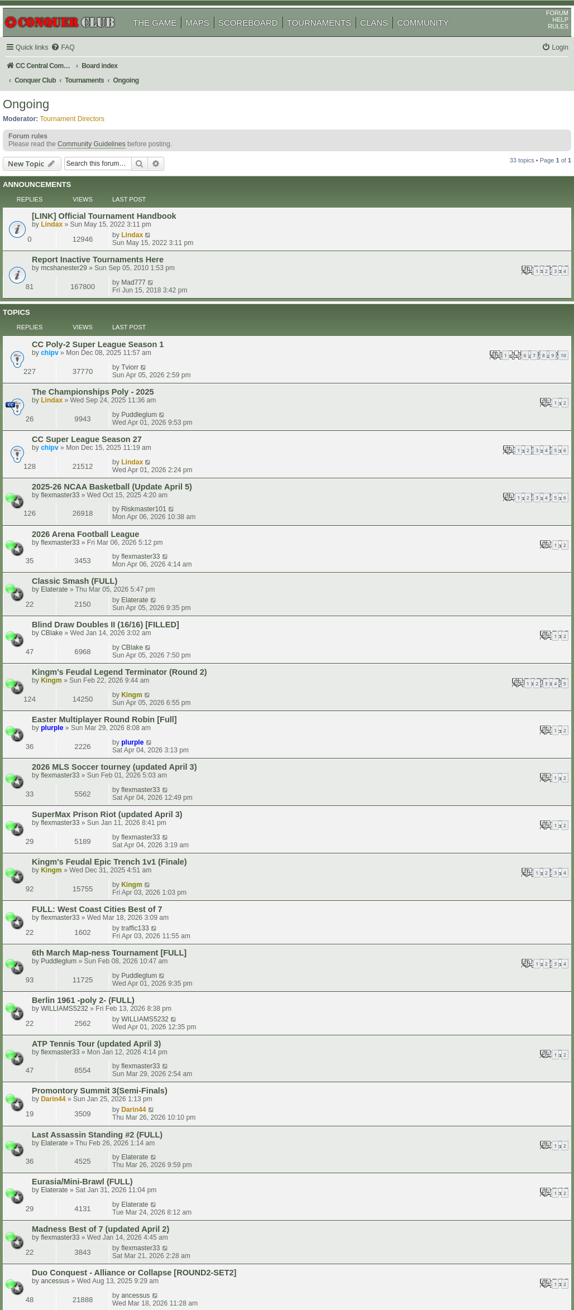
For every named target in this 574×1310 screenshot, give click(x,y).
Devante (69, 1110)
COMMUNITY (436, 38)
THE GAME (167, 38)
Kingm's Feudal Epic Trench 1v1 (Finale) (125, 573)
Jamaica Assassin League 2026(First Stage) (131, 909)
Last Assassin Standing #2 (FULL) (112, 725)
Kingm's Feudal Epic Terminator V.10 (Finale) (133, 829)
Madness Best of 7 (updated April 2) (116, 779)
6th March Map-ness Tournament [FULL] (124, 624)
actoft (436, 933)
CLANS (387, 38)
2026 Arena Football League (101, 389)
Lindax (67, 216)
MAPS (210, 38)
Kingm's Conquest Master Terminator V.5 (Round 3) (146, 883)
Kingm (67, 475)
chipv (65, 291)
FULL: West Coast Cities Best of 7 (112, 600)
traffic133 (442, 599)
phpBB (60, 1273)
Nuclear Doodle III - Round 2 (101, 1029)
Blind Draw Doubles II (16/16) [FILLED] (121, 439)
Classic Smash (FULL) (90, 415)
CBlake (67, 448)
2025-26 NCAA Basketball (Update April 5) (127, 362)
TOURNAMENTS (332, 38)
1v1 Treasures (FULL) (88, 957)
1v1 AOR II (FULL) (81, 981)
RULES (545, 42)
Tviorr (437, 282)
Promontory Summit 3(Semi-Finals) (115, 701)
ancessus (70, 811)
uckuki (65, 1038)
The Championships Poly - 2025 (108, 309)
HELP (547, 35)
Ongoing (39, 109)
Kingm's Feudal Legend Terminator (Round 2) (135, 466)
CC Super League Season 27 (102, 335)
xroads (66, 1062)
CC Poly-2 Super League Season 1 (113, 282)
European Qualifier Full (92, 1053)
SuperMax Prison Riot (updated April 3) (122, 546)
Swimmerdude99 (453, 1101)
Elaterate (69, 424)
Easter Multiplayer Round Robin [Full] (120, 493)
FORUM (544, 28)
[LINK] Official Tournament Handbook (119, 208)
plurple (67, 502)
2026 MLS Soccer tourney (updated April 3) (130, 520)
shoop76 (70, 942)
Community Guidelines (104, 153)
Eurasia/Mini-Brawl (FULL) (98, 752)
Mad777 (440, 232)
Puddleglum (446, 309)
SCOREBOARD (261, 38)
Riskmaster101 (450, 362)
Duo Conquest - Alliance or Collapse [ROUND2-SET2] (149, 803)
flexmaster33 (75, 371)
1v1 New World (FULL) (90, 1005)
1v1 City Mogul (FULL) (90, 933)
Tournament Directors (85, 123)
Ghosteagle (445, 1053)
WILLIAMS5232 (80, 659)
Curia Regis (70, 1101)
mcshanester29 (79, 240)
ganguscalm (446, 909)
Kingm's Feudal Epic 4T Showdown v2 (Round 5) (141, 856)
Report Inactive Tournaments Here (113, 232)
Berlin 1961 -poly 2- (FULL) (98, 650)
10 (302, 293)
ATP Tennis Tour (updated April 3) (111, 674)
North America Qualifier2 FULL (106, 1077)
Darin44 (68, 710)
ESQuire (441, 1077)
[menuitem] (78, 63)
